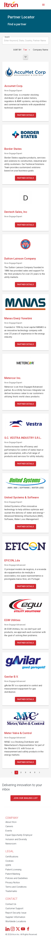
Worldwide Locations (15, 921)
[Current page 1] (16, 772)
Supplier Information (15, 917)
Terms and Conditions (16, 887)
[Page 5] (35, 772)
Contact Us (10, 904)
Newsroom (10, 843)
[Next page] (39, 772)
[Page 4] (30, 772)
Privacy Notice (12, 882)
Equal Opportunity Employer (18, 835)
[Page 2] (21, 772)
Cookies (9, 861)
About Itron (10, 822)
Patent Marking (12, 874)
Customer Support (14, 908)
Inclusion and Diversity (16, 839)
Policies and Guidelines (16, 878)
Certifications (11, 856)
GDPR (8, 865)
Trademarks (11, 891)
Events (8, 830)
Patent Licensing (13, 869)
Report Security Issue (15, 912)
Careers (9, 826)
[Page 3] (25, 772)
